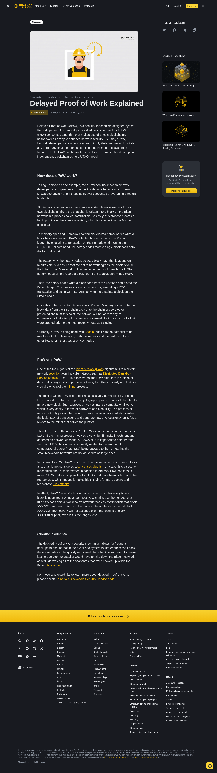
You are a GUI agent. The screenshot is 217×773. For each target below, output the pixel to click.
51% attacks (61, 484)
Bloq (59, 677)
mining (71, 386)
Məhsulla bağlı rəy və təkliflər (180, 691)
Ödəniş (96, 648)
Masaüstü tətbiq (64, 698)
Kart (95, 660)
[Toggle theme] (210, 6)
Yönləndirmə (172, 643)
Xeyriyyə (97, 694)
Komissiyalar (172, 695)
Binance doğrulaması (176, 704)
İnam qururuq (63, 673)
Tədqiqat (97, 690)
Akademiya (98, 664)
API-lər (169, 699)
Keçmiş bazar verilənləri (177, 659)
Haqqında (61, 639)
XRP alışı (134, 719)
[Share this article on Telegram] (184, 30)
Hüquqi (60, 660)
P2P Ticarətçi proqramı (140, 639)
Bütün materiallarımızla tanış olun (108, 616)
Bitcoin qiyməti (136, 680)
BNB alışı (134, 715)
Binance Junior (100, 656)
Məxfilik (60, 669)
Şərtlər (60, 664)
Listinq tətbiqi (136, 643)
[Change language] (203, 6)
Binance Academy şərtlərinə (146, 757)
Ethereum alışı (136, 728)
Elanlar (60, 648)
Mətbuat (61, 656)
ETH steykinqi (99, 681)
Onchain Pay (136, 656)
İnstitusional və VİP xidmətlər (143, 648)
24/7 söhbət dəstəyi (175, 683)
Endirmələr (62, 694)
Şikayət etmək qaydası (176, 721)
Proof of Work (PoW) (90, 369)
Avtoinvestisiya (100, 677)
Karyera (60, 643)
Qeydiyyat (191, 6)
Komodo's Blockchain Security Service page (85, 579)
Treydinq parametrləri (176, 708)
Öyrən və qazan (137, 671)
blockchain (54, 565)
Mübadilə (97, 639)
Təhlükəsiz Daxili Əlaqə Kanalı (71, 702)
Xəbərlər (61, 652)
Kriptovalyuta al (100, 643)
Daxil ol (177, 6)
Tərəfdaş (170, 639)
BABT (96, 686)
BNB (168, 648)
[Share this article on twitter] (164, 30)
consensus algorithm (91, 466)
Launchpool (98, 673)
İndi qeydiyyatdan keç (181, 191)
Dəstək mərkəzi (173, 687)
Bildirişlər (61, 690)
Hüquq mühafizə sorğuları (178, 716)
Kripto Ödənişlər (101, 652)
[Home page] (22, 6)
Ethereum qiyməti (138, 684)
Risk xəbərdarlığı (65, 686)
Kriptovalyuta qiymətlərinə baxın (145, 675)
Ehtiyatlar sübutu (174, 667)
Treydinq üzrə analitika (176, 663)
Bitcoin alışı (135, 711)
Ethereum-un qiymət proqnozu (144, 699)
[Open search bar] (167, 6)
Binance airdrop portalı (176, 712)
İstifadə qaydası (110, 757)
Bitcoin (89, 332)
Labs (132, 652)
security (54, 373)
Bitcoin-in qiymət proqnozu (142, 695)
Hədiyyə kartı (99, 669)
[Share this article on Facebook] (174, 30)
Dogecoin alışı (136, 724)
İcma (59, 681)
